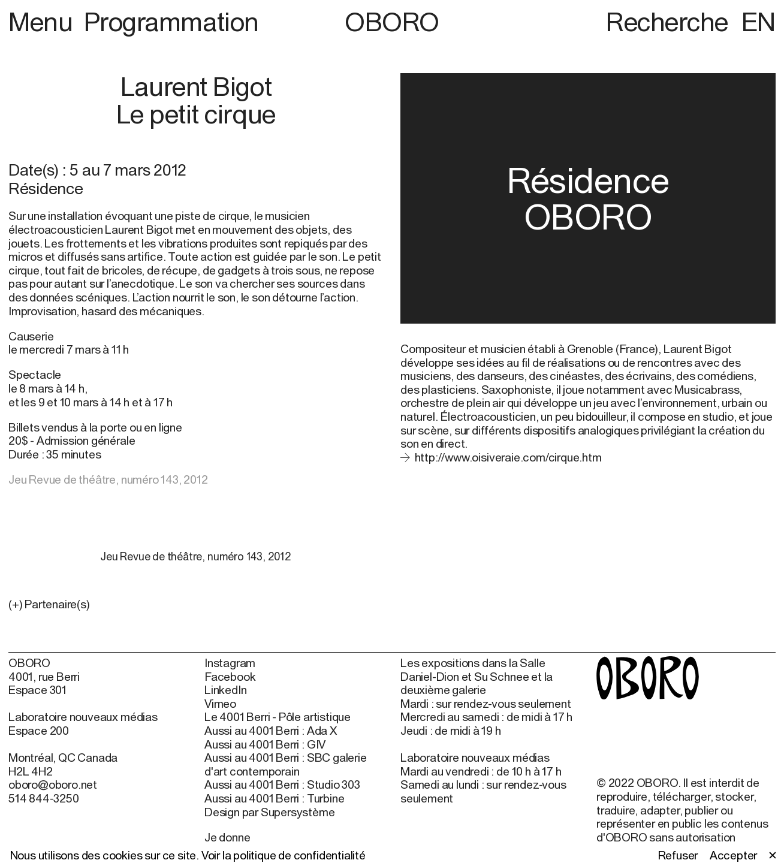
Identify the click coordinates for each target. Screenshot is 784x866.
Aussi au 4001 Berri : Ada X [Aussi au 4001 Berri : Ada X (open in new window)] (270, 730)
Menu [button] (43, 22)
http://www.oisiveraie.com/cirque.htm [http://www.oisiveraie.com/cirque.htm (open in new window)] (508, 457)
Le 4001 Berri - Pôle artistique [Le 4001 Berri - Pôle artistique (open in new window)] (277, 716)
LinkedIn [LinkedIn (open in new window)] (225, 689)
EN (758, 22)
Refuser (678, 855)
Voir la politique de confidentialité (283, 855)
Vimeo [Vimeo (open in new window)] (220, 703)
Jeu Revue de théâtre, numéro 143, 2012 (108, 479)
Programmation (171, 22)
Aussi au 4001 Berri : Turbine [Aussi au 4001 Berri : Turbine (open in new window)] (274, 798)
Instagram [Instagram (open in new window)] (229, 662)
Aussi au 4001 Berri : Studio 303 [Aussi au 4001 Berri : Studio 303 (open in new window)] (282, 784)
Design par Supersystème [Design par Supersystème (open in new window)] (269, 812)
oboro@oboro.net (52, 784)
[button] (196, 604)
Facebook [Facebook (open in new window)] (229, 676)
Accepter (733, 855)
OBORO (392, 21)
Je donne (227, 837)
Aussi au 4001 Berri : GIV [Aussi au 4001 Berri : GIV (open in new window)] (264, 744)
